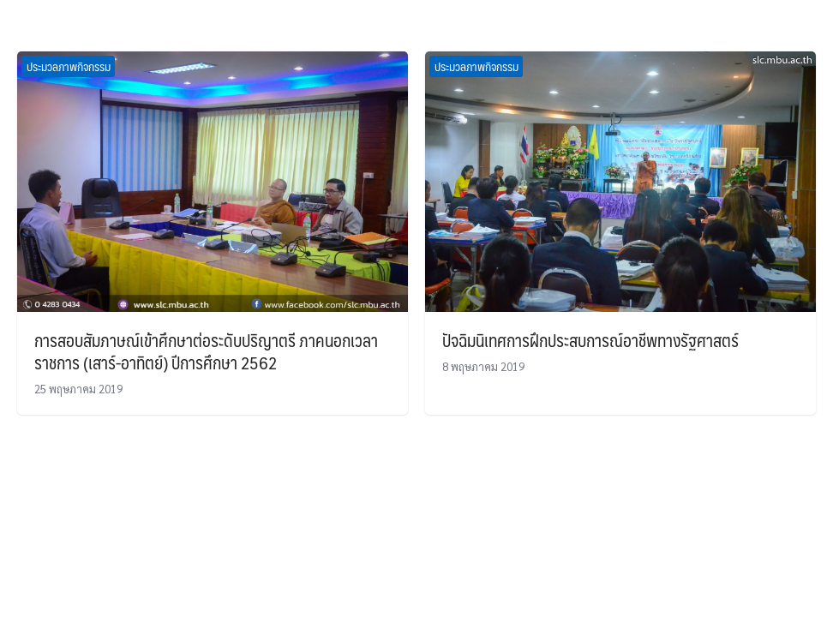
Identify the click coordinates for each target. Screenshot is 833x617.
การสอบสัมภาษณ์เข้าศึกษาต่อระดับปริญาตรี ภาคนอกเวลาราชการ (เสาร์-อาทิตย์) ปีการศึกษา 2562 (206, 351)
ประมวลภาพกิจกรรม (69, 66)
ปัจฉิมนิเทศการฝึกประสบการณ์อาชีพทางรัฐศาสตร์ (590, 340)
